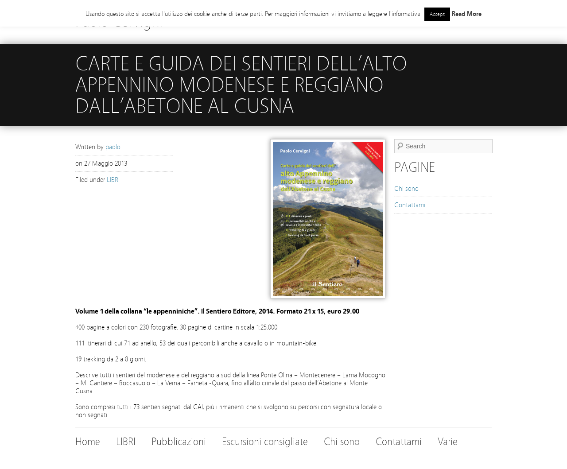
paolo (112, 147)
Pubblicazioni (178, 442)
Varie (448, 442)
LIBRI (113, 180)
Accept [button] (437, 14)
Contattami (409, 205)
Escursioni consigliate (265, 442)
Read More (467, 14)
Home (87, 442)
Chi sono (406, 189)
